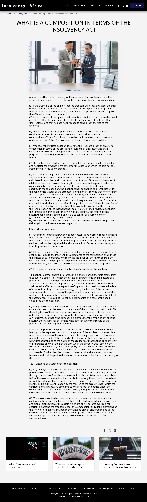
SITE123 (71, 496)
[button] (80, 6)
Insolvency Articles (22, 13)
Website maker (82, 496)
